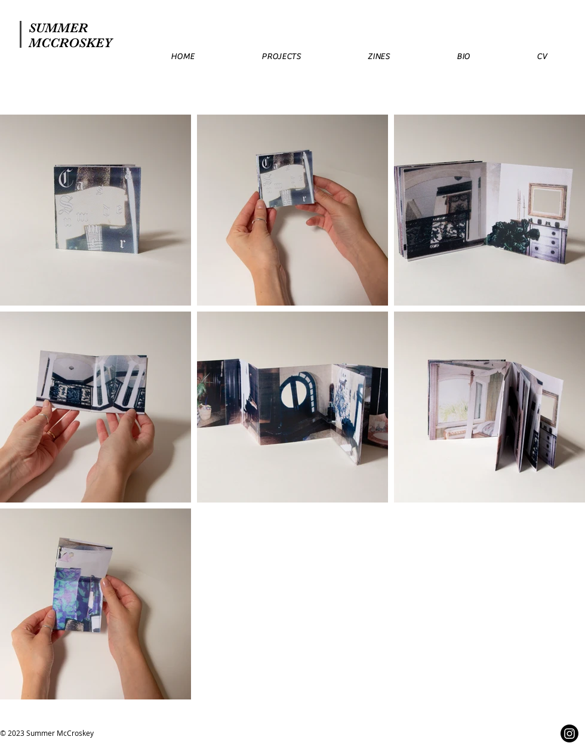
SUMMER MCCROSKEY (70, 35)
